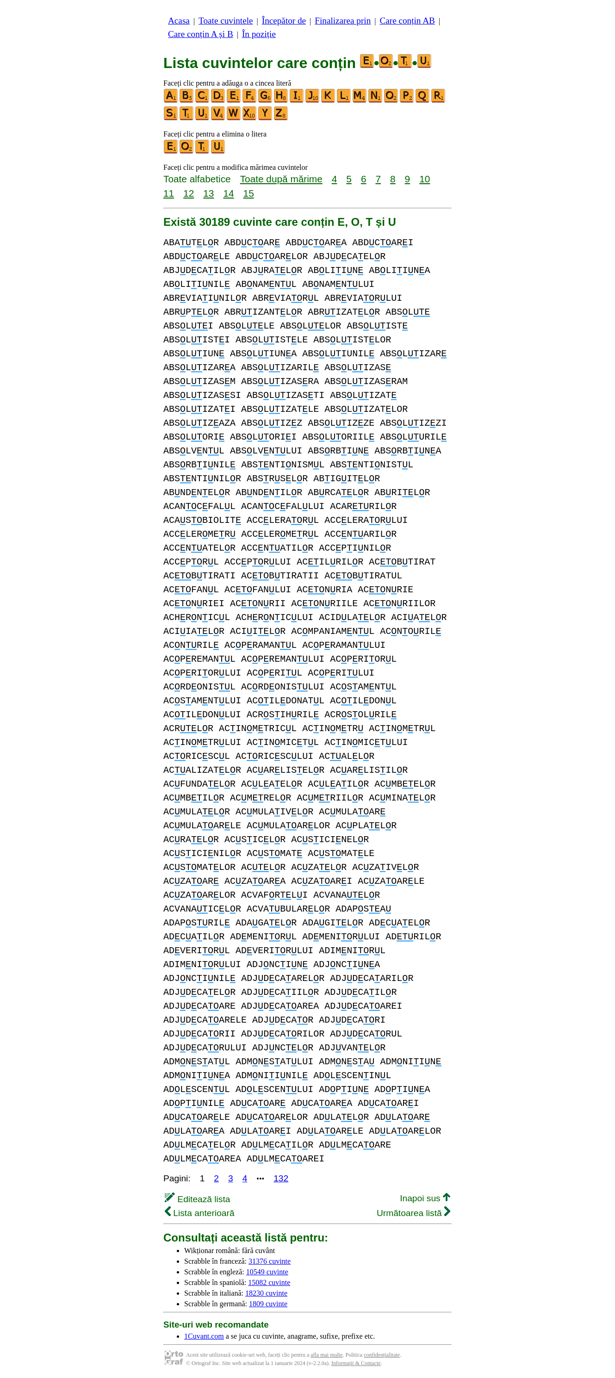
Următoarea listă (413, 1213)
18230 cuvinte (266, 1293)
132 (280, 1178)
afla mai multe (326, 1355)
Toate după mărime (281, 179)
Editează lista (197, 1199)
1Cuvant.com (204, 1336)
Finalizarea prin (343, 20)
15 (248, 193)
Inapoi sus (425, 1198)
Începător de (284, 20)
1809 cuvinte (268, 1304)
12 (188, 193)
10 (424, 179)
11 (168, 193)
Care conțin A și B (200, 34)
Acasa (179, 20)
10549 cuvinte (267, 1272)
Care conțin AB (407, 20)
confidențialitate (382, 1355)
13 (208, 193)
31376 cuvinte (269, 1261)
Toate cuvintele (226, 20)
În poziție (259, 34)
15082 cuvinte (269, 1282)
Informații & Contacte (356, 1363)
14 (228, 193)
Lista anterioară (200, 1213)
